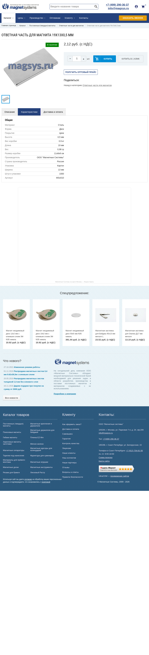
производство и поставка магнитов (24, 5)
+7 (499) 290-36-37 (117, 4)
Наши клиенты (68, 453)
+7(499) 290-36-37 (111, 439)
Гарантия (66, 439)
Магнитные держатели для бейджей (42, 431)
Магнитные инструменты (41, 467)
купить (108, 59)
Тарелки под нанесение (13, 456)
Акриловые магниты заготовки (12, 443)
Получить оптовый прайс (80, 72)
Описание (9, 112)
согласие (28, 479)
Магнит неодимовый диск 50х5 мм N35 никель (75, 334)
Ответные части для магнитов (97, 85)
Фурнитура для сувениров (42, 456)
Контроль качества (70, 443)
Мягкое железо (37, 444)
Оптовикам (55, 18)
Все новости (11, 398)
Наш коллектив (69, 458)
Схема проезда (105, 457)
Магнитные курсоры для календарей (41, 449)
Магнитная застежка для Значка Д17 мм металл (134, 334)
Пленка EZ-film (37, 438)
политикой (46, 482)
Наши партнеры (69, 463)
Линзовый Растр (37, 473)
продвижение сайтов (119, 476)
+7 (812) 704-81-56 (134, 451)
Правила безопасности (72, 477)
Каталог (8, 18)
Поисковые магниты (12, 432)
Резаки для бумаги (11, 473)
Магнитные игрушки (39, 462)
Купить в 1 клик (130, 59)
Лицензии (66, 448)
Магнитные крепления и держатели (41, 425)
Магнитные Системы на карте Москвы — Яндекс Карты (74, 282)
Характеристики (29, 112)
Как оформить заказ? (71, 424)
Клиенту (70, 18)
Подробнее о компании (65, 394)
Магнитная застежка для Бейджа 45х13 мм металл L (105, 334)
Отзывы (65, 467)
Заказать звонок (133, 18)
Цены (21, 18)
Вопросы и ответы (70, 472)
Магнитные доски (11, 467)
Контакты (83, 18)
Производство (37, 18)
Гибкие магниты (10, 438)
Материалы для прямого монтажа (14, 461)
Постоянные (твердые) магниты (13, 425)
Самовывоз (67, 434)
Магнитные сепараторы (13, 450)
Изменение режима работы (27, 367)
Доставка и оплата (53, 112)
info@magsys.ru (118, 8)
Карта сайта (104, 461)
